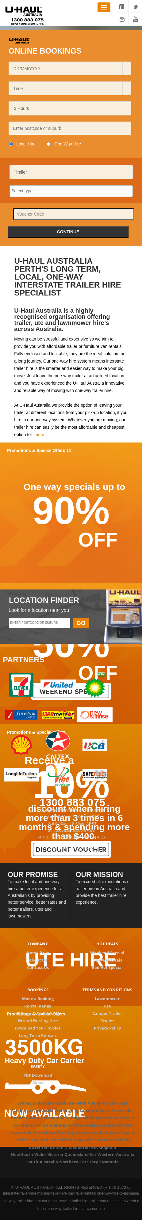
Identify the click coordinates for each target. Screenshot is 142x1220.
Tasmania (109, 1162)
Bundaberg (54, 1125)
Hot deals (107, 944)
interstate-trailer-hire (19, 1193)
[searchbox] (71, 190)
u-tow (123, 1201)
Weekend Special (107, 952)
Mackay (110, 1117)
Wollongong (66, 1110)
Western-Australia (116, 1154)
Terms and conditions (107, 989)
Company (38, 944)
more (39, 434)
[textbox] (70, 128)
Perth (80, 1103)
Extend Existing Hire (38, 1020)
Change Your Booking (38, 1013)
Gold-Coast (117, 1103)
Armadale (94, 1132)
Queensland (76, 1154)
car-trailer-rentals (82, 1193)
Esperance (105, 1140)
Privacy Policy (107, 1028)
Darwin (127, 1117)
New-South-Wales (28, 1154)
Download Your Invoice (38, 1028)
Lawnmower (107, 998)
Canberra (21, 1110)
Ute (107, 1006)
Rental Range (37, 1006)
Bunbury (58, 1147)
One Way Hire (67, 143)
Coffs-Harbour (42, 1132)
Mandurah (79, 1147)
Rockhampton (27, 1125)
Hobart (18, 1117)
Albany (124, 1140)
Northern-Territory (78, 1162)
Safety (38, 1066)
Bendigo (74, 1117)
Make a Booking (38, 998)
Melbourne (44, 1103)
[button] (126, 68)
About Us (38, 960)
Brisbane (65, 1103)
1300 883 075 (72, 802)
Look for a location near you (39, 610)
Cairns (32, 1117)
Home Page (38, 952)
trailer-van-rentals (104, 1201)
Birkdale (123, 1125)
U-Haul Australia (35, 405)
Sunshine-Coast (94, 1110)
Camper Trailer (107, 1013)
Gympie (106, 1125)
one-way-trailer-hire (17, 1201)
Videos (37, 1082)
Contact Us (38, 967)
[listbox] (70, 108)
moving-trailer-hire (52, 1193)
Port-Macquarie (82, 1125)
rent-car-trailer (45, 1201)
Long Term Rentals (37, 1035)
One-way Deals (107, 960)
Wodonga (92, 1117)
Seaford (22, 1140)
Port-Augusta (70, 1132)
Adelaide (96, 1103)
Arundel (18, 1132)
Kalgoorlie (84, 1140)
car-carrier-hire (93, 1209)
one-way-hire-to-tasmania (118, 1193)
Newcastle (42, 1110)
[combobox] (67, 68)
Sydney (24, 1103)
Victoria (55, 1154)
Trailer (107, 1020)
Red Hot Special (107, 967)
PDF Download (37, 1075)
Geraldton (62, 1140)
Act (93, 1154)
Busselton (39, 1147)
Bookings (37, 989)
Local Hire (26, 143)
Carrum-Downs (120, 1132)
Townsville (122, 1110)
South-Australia (42, 1162)
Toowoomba (52, 1117)
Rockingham (103, 1147)
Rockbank (41, 1140)
